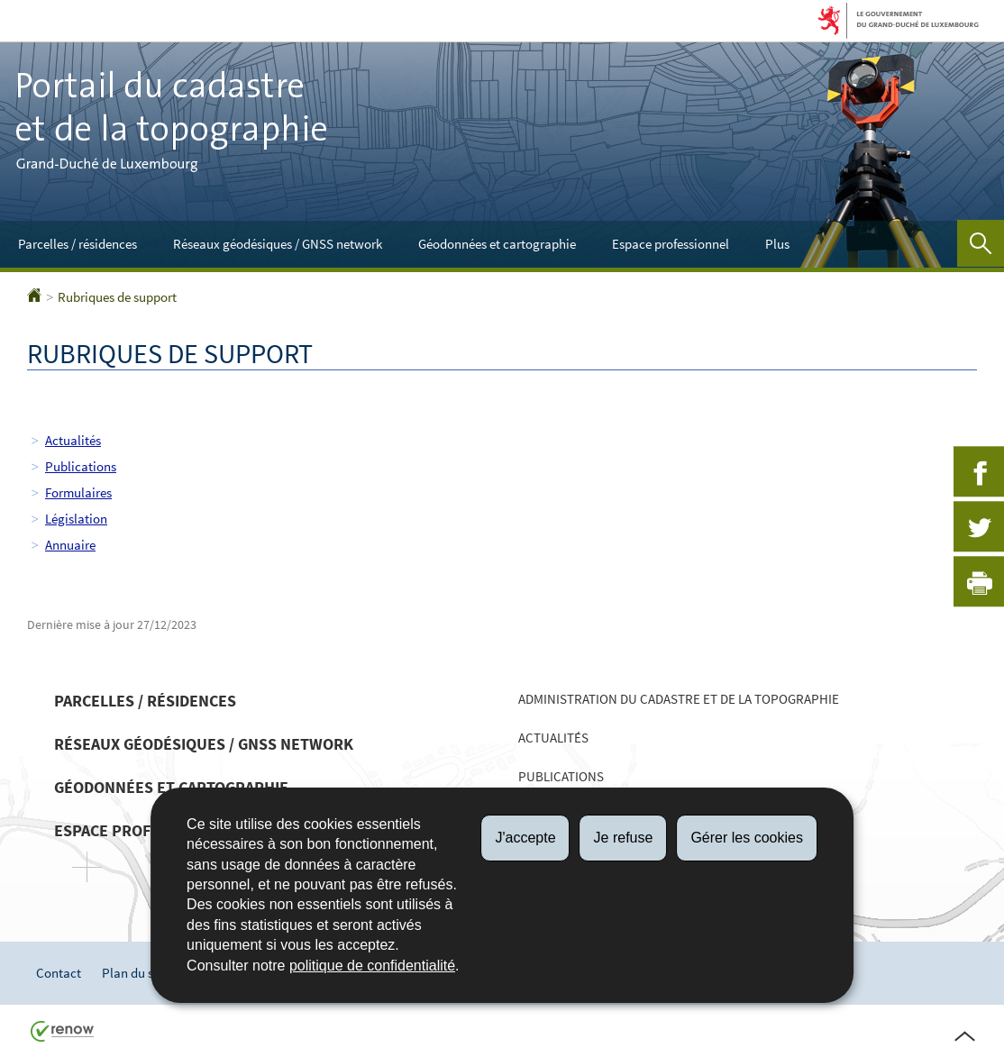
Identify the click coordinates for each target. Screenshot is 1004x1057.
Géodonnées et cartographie (497, 243)
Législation (76, 518)
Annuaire (70, 544)
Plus (777, 243)
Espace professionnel (670, 243)
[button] (980, 243)
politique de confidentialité (372, 965)
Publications (80, 466)
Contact (58, 972)
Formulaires (78, 492)
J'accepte (525, 837)
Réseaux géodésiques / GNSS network (277, 243)
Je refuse (623, 837)
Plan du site (135, 972)
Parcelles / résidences (77, 243)
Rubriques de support (117, 296)
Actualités (73, 440)
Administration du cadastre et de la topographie (678, 698)
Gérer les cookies (746, 837)
